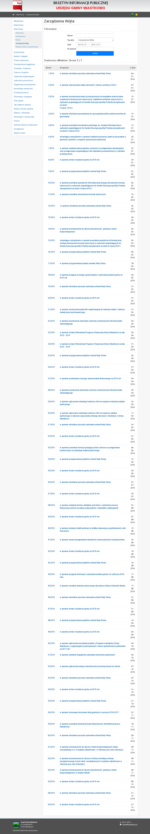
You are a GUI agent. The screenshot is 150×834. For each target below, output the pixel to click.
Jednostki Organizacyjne (27, 76)
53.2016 (51, 678)
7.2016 (51, 148)
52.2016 (51, 666)
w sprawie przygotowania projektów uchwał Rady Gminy (83, 171)
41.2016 (51, 540)
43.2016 (51, 563)
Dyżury (17, 40)
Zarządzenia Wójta (22, 43)
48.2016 (51, 620)
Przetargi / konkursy (27, 68)
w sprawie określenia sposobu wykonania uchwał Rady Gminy (85, 73)
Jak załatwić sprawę (22, 105)
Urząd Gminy (27, 52)
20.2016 (51, 298)
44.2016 (51, 574)
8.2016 (51, 160)
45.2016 (51, 586)
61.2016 (51, 747)
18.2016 (51, 275)
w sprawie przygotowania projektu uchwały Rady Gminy (83, 263)
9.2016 (51, 171)
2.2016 (51, 85)
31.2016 (51, 424)
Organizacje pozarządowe (27, 84)
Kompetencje (20, 36)
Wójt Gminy (27, 29)
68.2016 (51, 793)
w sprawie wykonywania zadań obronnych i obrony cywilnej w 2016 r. (88, 85)
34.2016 (51, 459)
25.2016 (51, 355)
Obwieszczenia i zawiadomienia (26, 47)
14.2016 (51, 229)
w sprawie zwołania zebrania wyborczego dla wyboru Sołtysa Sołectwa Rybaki (92, 586)
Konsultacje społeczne (23, 88)
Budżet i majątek (27, 56)
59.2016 (51, 724)
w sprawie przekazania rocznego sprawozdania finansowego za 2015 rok (90, 378)
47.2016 (51, 609)
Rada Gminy (27, 25)
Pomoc (27, 121)
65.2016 (51, 781)
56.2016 (51, 712)
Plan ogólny (19, 101)
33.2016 (51, 447)
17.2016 (51, 263)
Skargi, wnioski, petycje (27, 108)
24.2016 (51, 344)
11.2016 (51, 194)
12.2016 (51, 206)
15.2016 (51, 240)
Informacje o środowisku (27, 116)
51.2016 (51, 655)
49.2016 (51, 632)
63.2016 (51, 770)
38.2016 (51, 505)
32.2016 (51, 436)
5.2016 (51, 125)
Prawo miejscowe (27, 60)
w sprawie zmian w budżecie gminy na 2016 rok (79, 160)
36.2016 (51, 482)
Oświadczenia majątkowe (27, 64)
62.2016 (51, 758)
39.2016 (51, 517)
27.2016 (51, 378)
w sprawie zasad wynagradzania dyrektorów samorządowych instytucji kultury (92, 540)
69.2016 (51, 804)
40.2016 (51, 528)
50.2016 (51, 643)
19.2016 (51, 286)
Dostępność (19, 129)
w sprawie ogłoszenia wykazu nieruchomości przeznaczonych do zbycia (90, 666)
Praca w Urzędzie (27, 72)
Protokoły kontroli (27, 92)
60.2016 (51, 735)
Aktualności (18, 21)
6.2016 (51, 137)
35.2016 (51, 471)
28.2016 (51, 390)
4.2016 (51, 114)
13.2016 (51, 217)
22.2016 (51, 321)
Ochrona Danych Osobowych (25, 125)
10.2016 (51, 183)
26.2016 (51, 367)
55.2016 (51, 701)
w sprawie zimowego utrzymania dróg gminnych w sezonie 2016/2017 (89, 712)
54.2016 (51, 689)
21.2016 (51, 309)
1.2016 (51, 73)
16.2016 (51, 252)
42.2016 (51, 551)
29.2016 (51, 401)
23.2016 (51, 332)
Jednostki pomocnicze (27, 80)
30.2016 (51, 413)
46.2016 (51, 597)
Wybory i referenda (27, 112)
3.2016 (51, 96)
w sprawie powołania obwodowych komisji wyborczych (83, 194)
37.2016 (51, 494)
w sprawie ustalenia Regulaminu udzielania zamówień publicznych (87, 655)
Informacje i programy (27, 96)
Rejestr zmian (19, 133)
